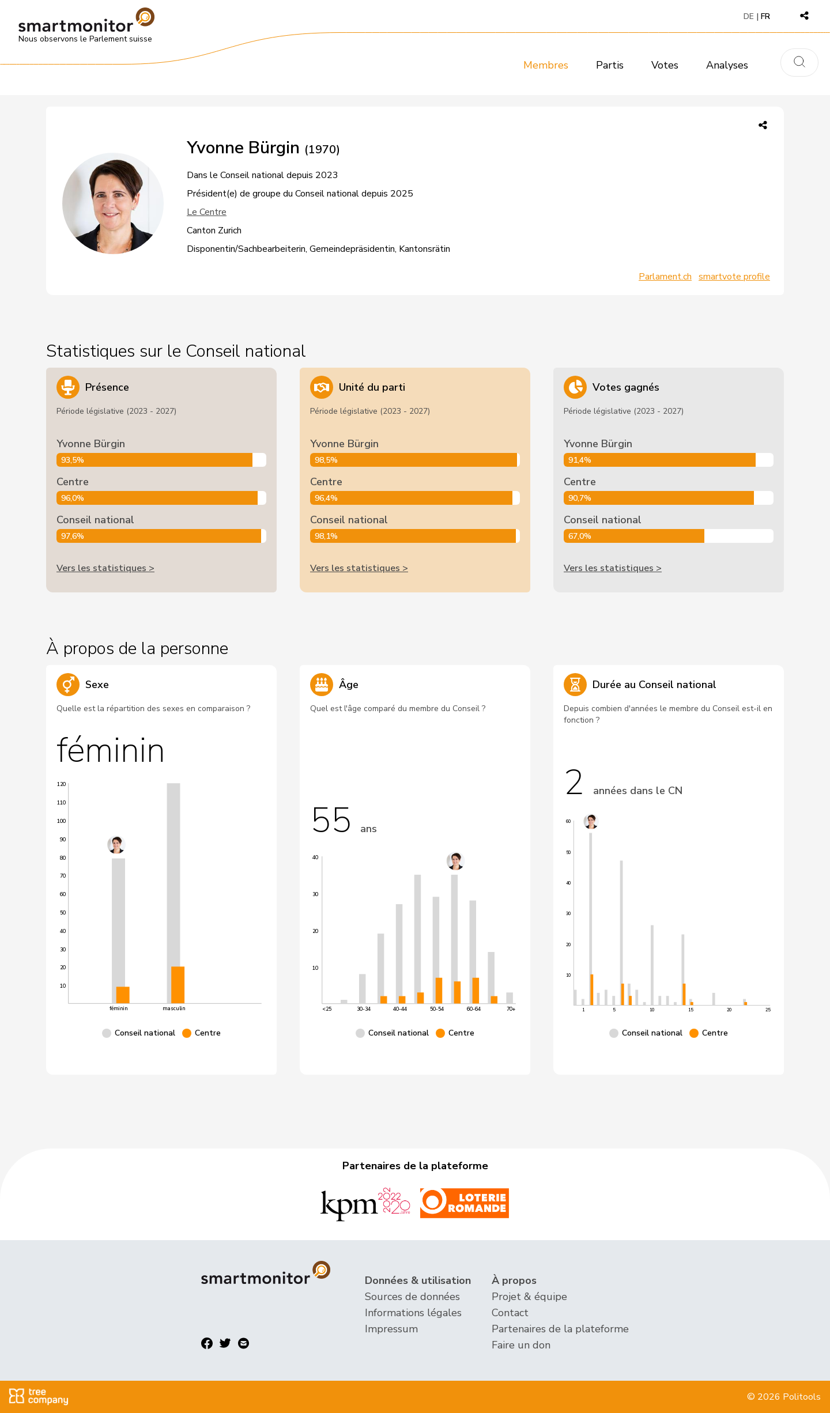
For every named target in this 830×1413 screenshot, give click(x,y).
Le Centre (207, 212)
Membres (545, 65)
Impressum (391, 1329)
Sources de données (412, 1297)
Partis (610, 65)
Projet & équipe (529, 1297)
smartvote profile (734, 276)
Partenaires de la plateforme (560, 1329)
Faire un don (521, 1345)
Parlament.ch (665, 276)
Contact (510, 1313)
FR (765, 16)
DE (749, 16)
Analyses (727, 65)
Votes (664, 65)
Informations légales (413, 1313)
